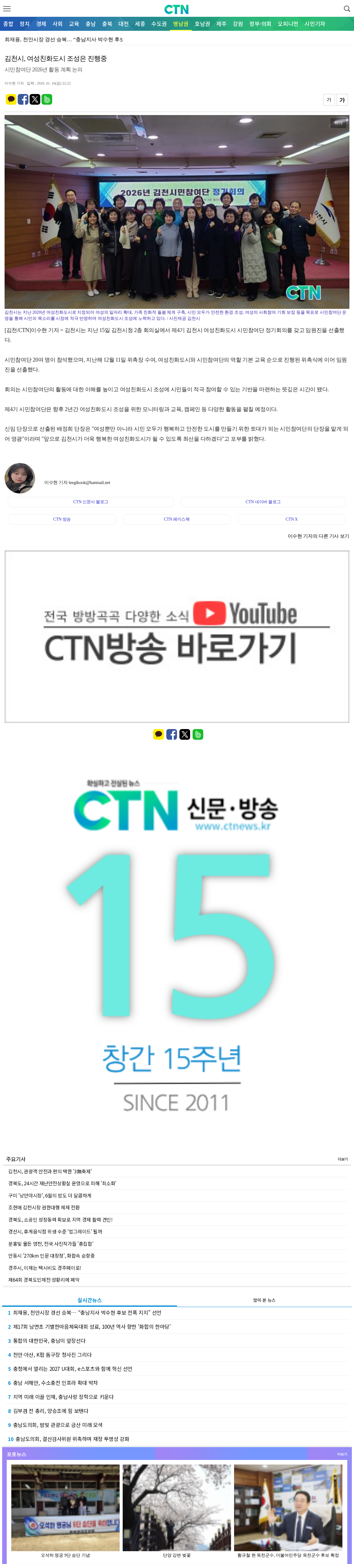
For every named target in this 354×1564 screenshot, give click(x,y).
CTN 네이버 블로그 (263, 502)
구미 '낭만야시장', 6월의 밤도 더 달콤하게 (49, 1195)
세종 (140, 23)
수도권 (159, 23)
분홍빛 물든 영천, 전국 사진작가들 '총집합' (50, 1243)
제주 (221, 23)
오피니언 (288, 23)
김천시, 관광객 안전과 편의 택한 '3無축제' (50, 1171)
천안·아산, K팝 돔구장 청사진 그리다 (50, 1354)
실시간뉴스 (90, 1300)
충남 (90, 23)
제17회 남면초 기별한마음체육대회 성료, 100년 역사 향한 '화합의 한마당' (89, 1326)
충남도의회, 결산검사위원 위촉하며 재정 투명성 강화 (68, 1439)
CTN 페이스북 (177, 519)
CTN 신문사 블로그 (90, 502)
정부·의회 (260, 23)
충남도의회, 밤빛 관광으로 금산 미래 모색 (55, 1425)
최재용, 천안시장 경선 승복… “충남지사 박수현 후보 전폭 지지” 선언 (84, 1312)
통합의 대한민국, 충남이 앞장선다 (46, 1340)
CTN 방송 (61, 519)
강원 (238, 23)
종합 (8, 23)
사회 (57, 23)
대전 (123, 23)
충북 (107, 23)
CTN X (292, 519)
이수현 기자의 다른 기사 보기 (318, 536)
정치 (25, 23)
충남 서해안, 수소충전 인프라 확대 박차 (53, 1382)
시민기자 (315, 23)
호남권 (202, 23)
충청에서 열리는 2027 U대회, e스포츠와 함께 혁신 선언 (70, 1368)
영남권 (181, 23)
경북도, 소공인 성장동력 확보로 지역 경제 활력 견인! (60, 1219)
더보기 (343, 1158)
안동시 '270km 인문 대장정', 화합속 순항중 (51, 1255)
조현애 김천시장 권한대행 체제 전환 (44, 1207)
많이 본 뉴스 (264, 1300)
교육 (74, 23)
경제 (41, 23)
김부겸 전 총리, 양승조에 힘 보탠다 (48, 1410)
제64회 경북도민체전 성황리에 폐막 (43, 1279)
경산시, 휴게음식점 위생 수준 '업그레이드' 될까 (55, 1231)
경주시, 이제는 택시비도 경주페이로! (44, 1267)
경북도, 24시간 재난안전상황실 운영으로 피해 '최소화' (62, 1183)
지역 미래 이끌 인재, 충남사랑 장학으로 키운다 (61, 1396)
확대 (338, 123)
